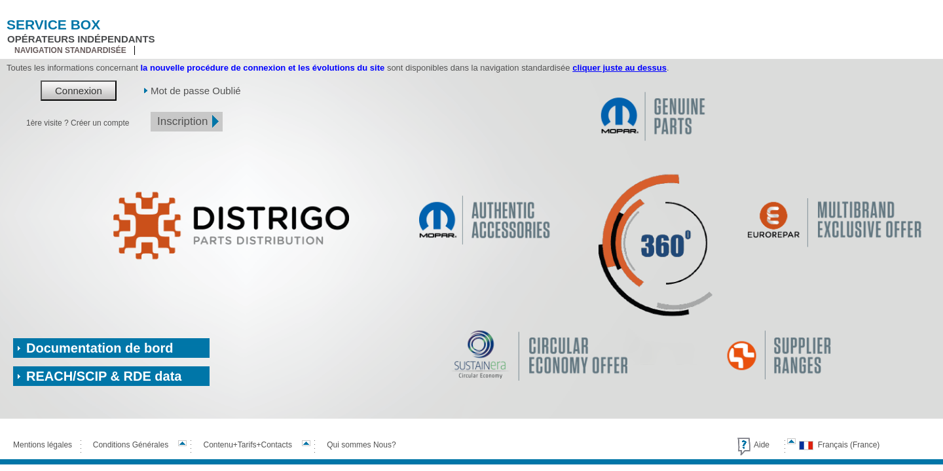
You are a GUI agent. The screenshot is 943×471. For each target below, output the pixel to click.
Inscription (182, 121)
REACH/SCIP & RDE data (103, 376)
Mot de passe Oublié (196, 90)
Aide (761, 444)
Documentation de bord (99, 348)
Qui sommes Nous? (361, 444)
